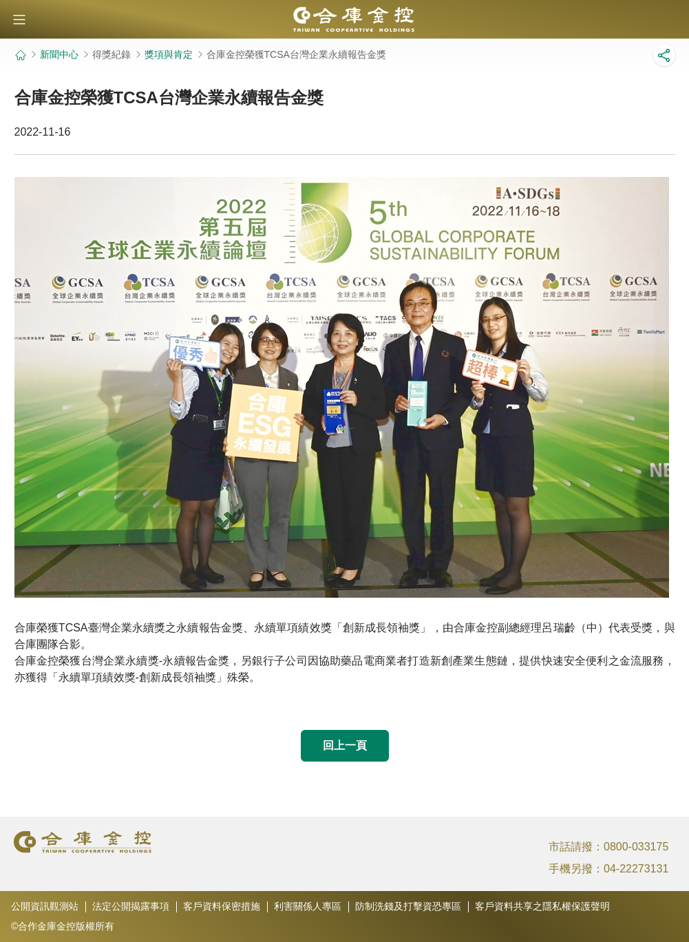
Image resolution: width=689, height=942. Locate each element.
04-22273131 (636, 869)
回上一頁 (345, 745)
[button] (19, 19)
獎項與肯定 (169, 54)
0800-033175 (636, 846)
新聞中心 (59, 54)
